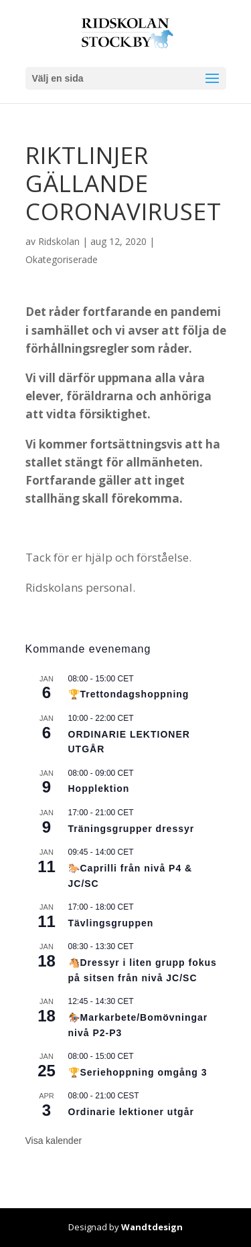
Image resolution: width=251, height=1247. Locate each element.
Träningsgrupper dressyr (131, 828)
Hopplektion (99, 788)
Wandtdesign (152, 1227)
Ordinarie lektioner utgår (131, 1111)
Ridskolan (59, 241)
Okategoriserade (61, 259)
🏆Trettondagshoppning (128, 694)
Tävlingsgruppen (111, 923)
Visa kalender (53, 1140)
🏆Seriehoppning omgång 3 (137, 1072)
